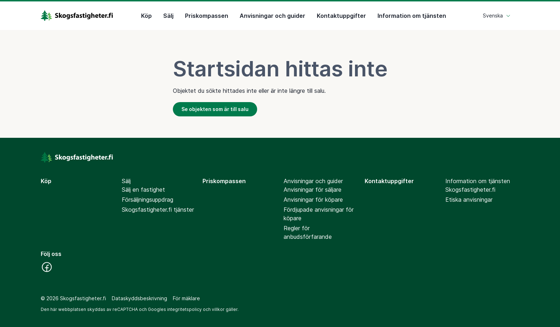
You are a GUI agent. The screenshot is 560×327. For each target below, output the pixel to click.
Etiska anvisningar (468, 199)
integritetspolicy (184, 309)
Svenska (497, 15)
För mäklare (186, 298)
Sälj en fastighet (143, 189)
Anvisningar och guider (272, 15)
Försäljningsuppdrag (147, 199)
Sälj (168, 15)
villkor (218, 309)
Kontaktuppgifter (341, 15)
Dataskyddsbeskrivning (139, 298)
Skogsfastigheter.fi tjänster (158, 209)
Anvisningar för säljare (312, 189)
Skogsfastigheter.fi (470, 189)
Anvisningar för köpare (313, 199)
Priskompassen (206, 15)
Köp (146, 15)
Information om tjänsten (412, 15)
